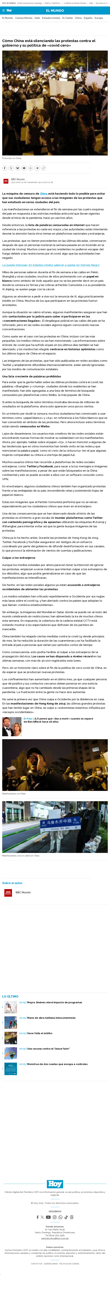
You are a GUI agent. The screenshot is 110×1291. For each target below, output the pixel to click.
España (88, 18)
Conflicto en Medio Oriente (75, 3)
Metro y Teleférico (53, 3)
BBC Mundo (18, 179)
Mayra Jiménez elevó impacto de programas (54, 1002)
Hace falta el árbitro (39, 1033)
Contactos (36, 1264)
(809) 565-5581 (57, 1235)
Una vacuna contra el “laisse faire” (48, 1048)
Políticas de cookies (69, 1264)
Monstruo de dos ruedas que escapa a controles (57, 1064)
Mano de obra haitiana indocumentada (51, 1017)
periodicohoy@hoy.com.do (55, 1238)
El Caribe (67, 18)
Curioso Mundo (23, 18)
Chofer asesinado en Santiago (29, 3)
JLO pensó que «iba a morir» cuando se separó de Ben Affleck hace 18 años (58, 720)
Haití (91, 3)
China (78, 18)
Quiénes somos (51, 1264)
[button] (2, 10)
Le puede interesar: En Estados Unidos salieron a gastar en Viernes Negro (51, 265)
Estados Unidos (51, 18)
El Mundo (55, 10)
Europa (99, 18)
